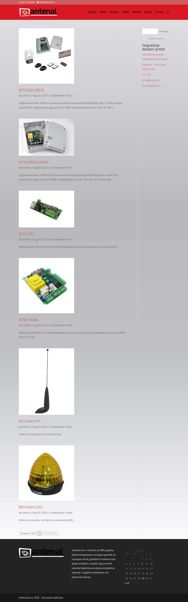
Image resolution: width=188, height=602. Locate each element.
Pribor (69, 95)
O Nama (125, 12)
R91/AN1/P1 (30, 421)
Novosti (103, 12)
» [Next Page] (57, 533)
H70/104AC (29, 319)
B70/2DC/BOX (31, 90)
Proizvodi (114, 12)
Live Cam (159, 12)
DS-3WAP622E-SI (151, 86)
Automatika (57, 95)
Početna (92, 12)
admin (26, 95)
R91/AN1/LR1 (31, 507)
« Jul (127, 582)
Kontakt (148, 12)
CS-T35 (146, 74)
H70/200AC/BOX (33, 162)
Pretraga (163, 31)
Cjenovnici (136, 12)
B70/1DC (27, 233)
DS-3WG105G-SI (151, 80)
